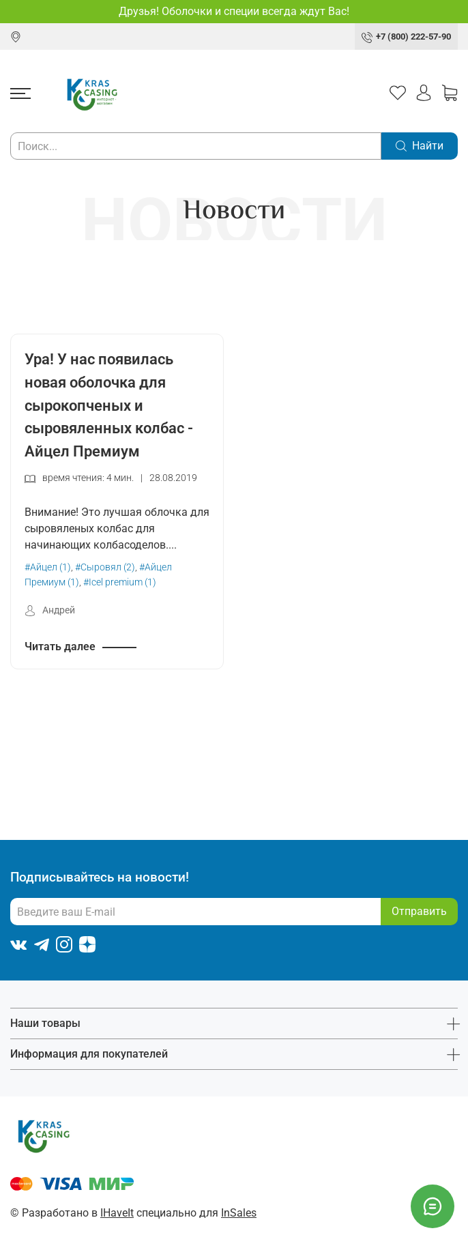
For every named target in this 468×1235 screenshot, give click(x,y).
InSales (239, 1212)
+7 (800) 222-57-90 (413, 36)
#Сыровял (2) (105, 567)
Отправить (419, 911)
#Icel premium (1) (119, 582)
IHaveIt (117, 1212)
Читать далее (60, 646)
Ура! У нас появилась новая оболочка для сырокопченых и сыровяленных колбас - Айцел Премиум (109, 404)
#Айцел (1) (48, 567)
